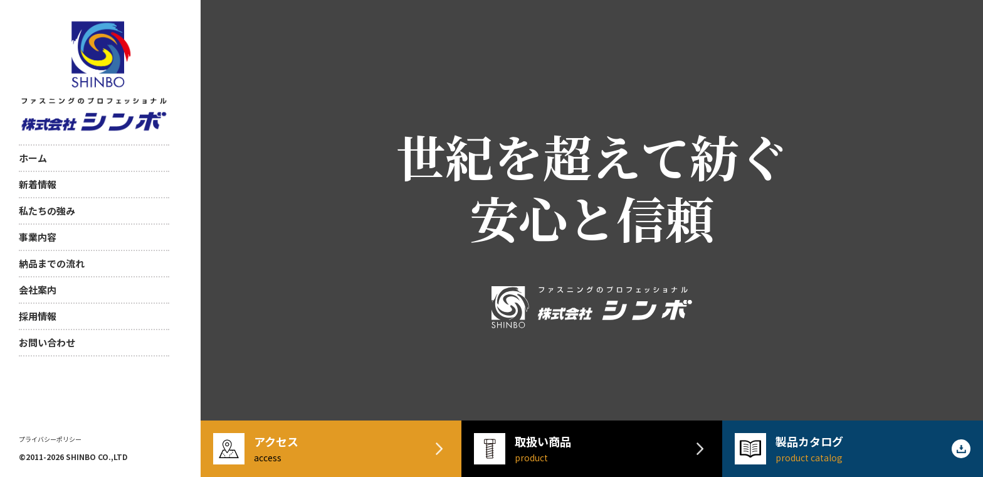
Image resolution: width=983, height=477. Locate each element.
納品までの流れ (52, 263)
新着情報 (37, 184)
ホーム (33, 157)
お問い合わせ (47, 342)
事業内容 (37, 237)
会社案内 (37, 289)
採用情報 (37, 316)
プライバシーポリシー (50, 439)
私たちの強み (47, 210)
